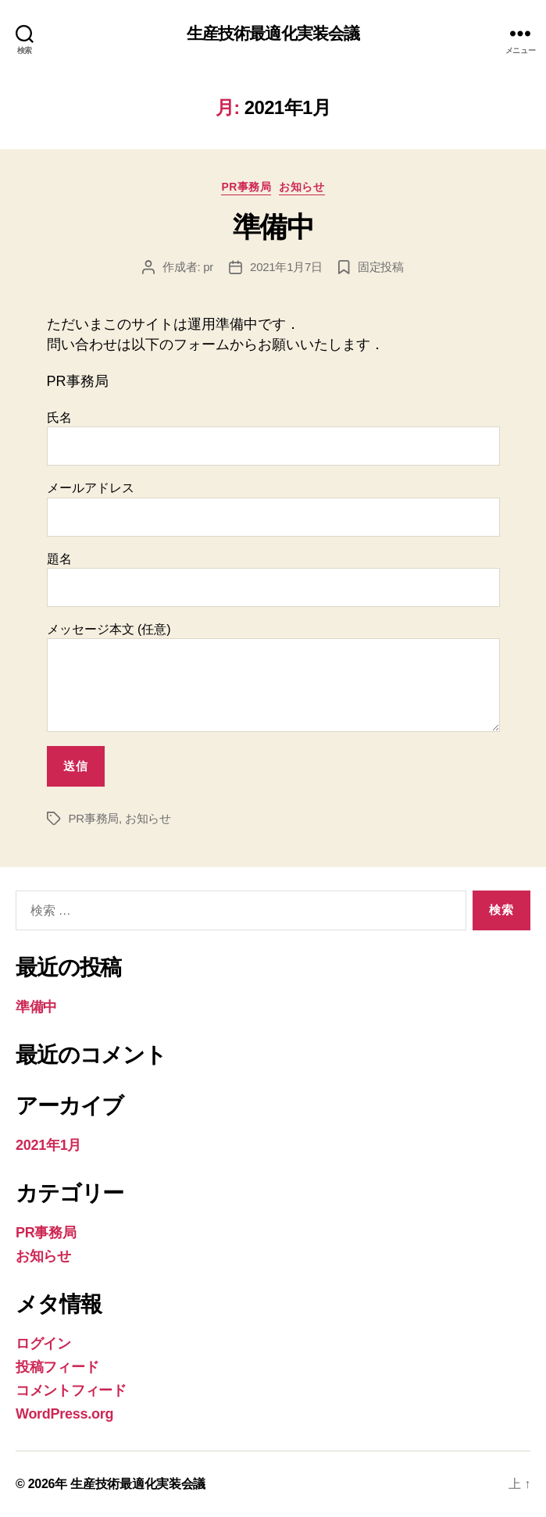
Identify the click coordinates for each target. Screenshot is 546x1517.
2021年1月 (48, 1145)
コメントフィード (71, 1390)
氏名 (273, 438)
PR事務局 (246, 186)
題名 (273, 579)
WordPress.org (64, 1414)
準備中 (273, 227)
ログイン (43, 1343)
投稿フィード (57, 1367)
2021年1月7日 (286, 266)
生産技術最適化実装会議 (273, 33)
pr (208, 266)
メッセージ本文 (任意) (273, 677)
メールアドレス (273, 508)
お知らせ (301, 186)
